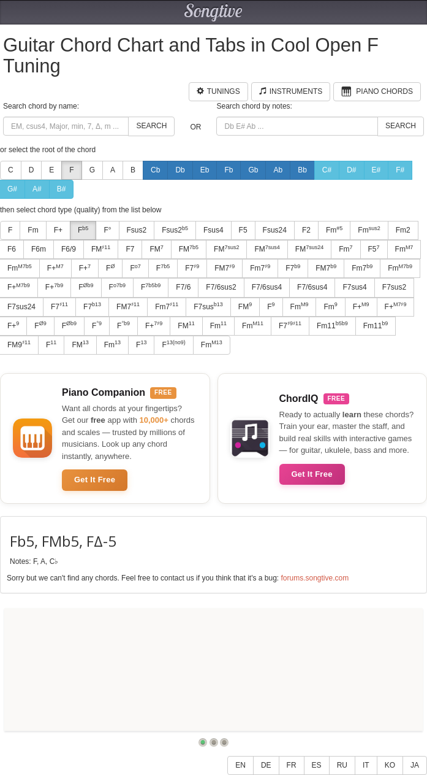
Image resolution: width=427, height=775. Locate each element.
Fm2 (403, 230)
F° (107, 230)
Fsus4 (213, 230)
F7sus (208, 306)
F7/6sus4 (267, 287)
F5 (243, 230)
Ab (277, 170)
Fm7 (260, 268)
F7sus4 (354, 287)
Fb (228, 170)
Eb (205, 170)
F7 (130, 249)
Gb (253, 170)
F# (400, 170)
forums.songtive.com (315, 578)
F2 (306, 230)
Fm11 (332, 325)
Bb (302, 170)
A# (37, 189)
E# (376, 170)
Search (151, 125)
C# (326, 170)
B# (61, 189)
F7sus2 (394, 287)
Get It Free (94, 479)
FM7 (224, 268)
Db (179, 170)
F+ (58, 230)
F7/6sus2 (221, 287)
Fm (33, 230)
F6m (38, 249)
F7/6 (183, 287)
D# (351, 170)
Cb (155, 170)
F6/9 (68, 249)
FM (100, 249)
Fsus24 (275, 230)
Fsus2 (137, 230)
